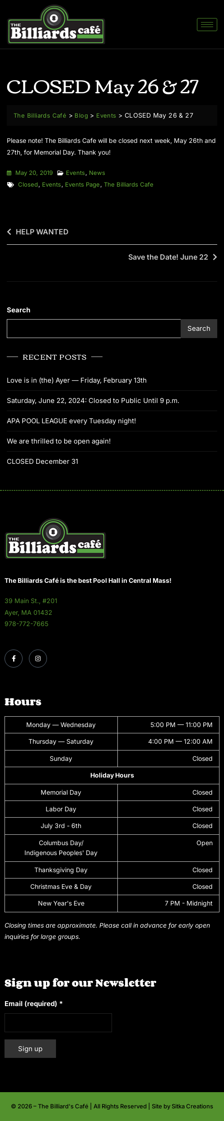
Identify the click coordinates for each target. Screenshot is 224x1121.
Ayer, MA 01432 (28, 612)
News (97, 172)
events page (82, 184)
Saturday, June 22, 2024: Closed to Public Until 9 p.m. (93, 400)
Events (75, 172)
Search (18, 310)
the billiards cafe (129, 184)
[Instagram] (38, 659)
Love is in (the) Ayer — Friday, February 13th (77, 380)
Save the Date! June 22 (168, 256)
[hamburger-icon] (207, 24)
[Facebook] (14, 659)
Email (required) (34, 1003)
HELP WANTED (42, 231)
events (51, 184)
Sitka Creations (192, 1106)
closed (28, 184)
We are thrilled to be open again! (59, 441)
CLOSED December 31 (42, 461)
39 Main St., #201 (31, 600)
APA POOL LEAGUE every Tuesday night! (71, 420)
